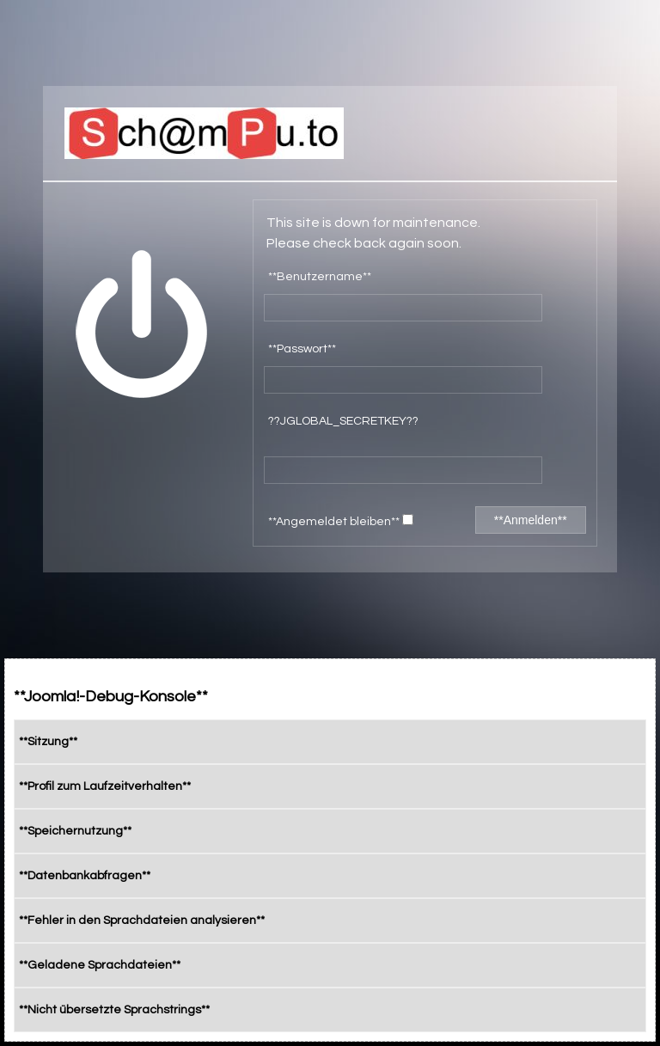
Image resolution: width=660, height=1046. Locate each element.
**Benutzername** (319, 277)
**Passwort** (302, 349)
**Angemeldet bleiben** (340, 521)
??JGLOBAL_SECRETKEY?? (343, 421)
